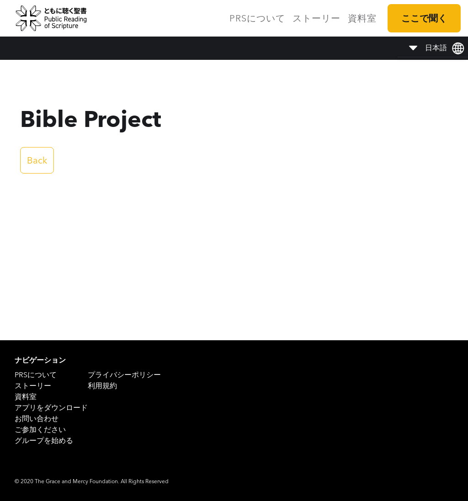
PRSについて (257, 18)
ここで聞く (424, 18)
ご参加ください (40, 429)
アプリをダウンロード (51, 407)
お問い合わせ (36, 418)
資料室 (362, 18)
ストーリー (316, 18)
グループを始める (44, 440)
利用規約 (102, 385)
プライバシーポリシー (124, 374)
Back (37, 160)
